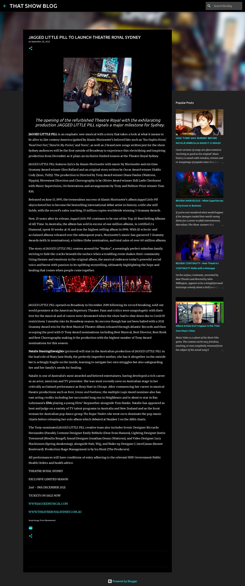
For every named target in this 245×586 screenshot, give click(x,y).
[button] (31, 48)
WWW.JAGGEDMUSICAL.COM (48, 503)
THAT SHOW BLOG (33, 6)
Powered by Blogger (122, 581)
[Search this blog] (224, 6)
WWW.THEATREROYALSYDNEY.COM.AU (55, 512)
